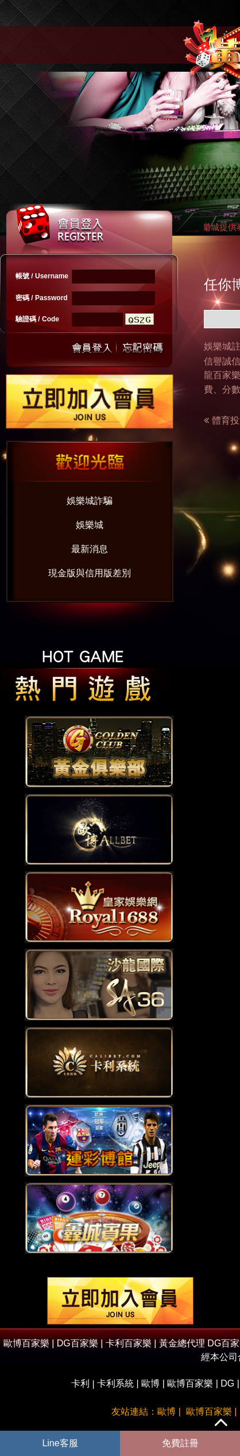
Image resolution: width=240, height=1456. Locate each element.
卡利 (80, 1383)
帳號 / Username (42, 276)
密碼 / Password (42, 298)
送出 (92, 347)
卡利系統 (115, 1383)
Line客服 (60, 1443)
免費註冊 (180, 1443)
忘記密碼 (139, 347)
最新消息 (89, 549)
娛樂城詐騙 (90, 501)
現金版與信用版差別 (89, 573)
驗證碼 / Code (37, 319)
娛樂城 (89, 525)
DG (227, 1383)
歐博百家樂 (190, 1383)
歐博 (150, 1383)
